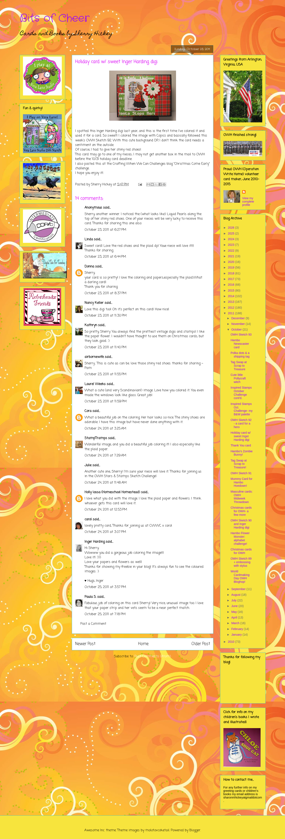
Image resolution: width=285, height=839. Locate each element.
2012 (231, 307)
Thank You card (241, 445)
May (234, 611)
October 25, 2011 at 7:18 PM (105, 614)
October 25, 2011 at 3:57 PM (105, 587)
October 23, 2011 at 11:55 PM (106, 374)
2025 (231, 233)
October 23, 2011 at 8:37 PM (106, 293)
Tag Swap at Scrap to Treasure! (239, 464)
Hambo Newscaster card (240, 343)
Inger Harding (107, 131)
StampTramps (96, 438)
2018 (231, 273)
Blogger (194, 830)
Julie (88, 465)
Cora (88, 411)
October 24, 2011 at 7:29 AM (105, 455)
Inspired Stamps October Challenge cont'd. (241, 393)
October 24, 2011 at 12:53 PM (106, 509)
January (237, 634)
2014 (231, 296)
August (236, 594)
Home (143, 644)
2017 (231, 279)
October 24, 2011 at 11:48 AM (106, 482)
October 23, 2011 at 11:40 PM (106, 347)
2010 (231, 641)
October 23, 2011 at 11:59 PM (106, 401)
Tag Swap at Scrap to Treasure (239, 365)
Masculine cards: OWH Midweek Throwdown (241, 497)
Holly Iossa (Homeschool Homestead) (112, 492)
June (234, 606)
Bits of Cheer (54, 18)
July (234, 600)
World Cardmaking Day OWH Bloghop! (240, 576)
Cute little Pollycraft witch (238, 378)
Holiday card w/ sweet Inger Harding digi (241, 436)
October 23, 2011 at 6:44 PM (105, 256)
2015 (231, 290)
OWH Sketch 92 (98, 140)
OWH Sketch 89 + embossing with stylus (241, 562)
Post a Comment (93, 623)
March (235, 623)
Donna (89, 266)
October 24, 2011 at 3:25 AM (105, 428)
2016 (231, 284)
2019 (231, 267)
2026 (231, 227)
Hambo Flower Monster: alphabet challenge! (240, 538)
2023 (231, 244)
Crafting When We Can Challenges (140, 163)
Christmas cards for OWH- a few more (241, 511)
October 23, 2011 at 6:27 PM (105, 229)
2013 (231, 301)
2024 (231, 239)
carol (88, 519)
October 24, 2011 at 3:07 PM (105, 532)
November (238, 324)
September (238, 589)
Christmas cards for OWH (241, 551)
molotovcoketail (157, 830)
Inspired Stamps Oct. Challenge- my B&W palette (241, 409)
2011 (231, 313)
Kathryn (91, 325)
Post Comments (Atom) (152, 656)
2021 (231, 256)
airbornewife (94, 357)
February (237, 629)
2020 (231, 262)
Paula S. (90, 596)
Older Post (200, 644)
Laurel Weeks (95, 384)
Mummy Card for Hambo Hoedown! (241, 482)
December (238, 318)
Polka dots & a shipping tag (240, 354)
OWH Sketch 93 (241, 334)
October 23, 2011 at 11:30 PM (106, 315)
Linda (89, 239)
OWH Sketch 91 (241, 473)
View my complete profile (248, 201)
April (234, 617)
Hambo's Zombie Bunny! (241, 453)
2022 (231, 250)
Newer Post (85, 644)
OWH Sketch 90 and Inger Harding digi (241, 524)
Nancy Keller (94, 302)
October (237, 329)
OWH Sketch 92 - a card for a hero (241, 423)
